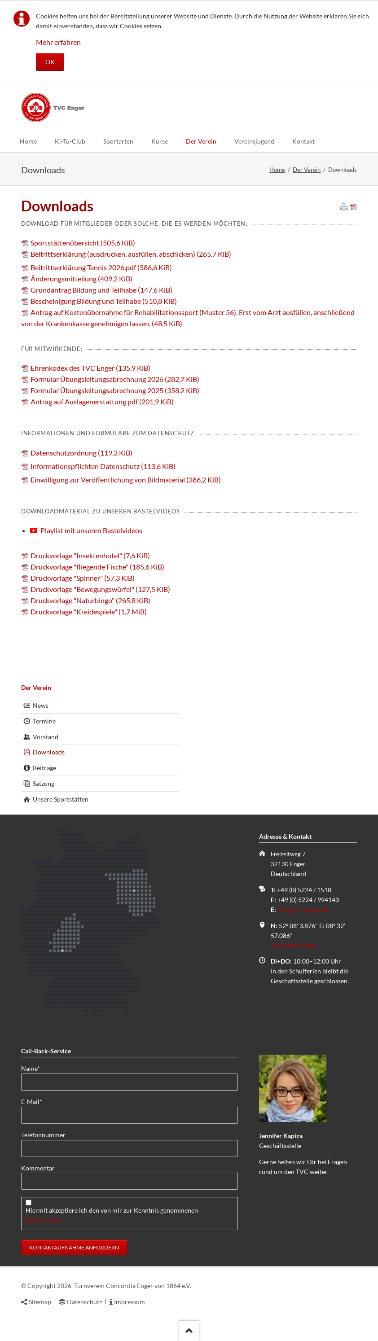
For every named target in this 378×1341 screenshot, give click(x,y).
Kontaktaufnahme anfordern (74, 1247)
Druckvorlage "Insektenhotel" (90, 555)
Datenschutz (43, 1220)
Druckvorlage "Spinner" (83, 578)
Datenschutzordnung (81, 452)
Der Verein (201, 141)
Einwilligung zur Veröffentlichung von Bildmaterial (126, 479)
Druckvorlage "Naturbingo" (90, 600)
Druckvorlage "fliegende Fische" (97, 566)
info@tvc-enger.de (302, 909)
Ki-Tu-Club (70, 141)
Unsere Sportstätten (60, 799)
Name (35, 1068)
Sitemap (40, 1302)
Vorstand (45, 737)
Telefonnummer (43, 1135)
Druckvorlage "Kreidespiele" (89, 611)
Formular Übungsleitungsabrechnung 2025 (115, 390)
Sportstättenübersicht (83, 242)
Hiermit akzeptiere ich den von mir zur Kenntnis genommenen (112, 1215)
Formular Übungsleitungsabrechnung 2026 (115, 379)
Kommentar (38, 1168)
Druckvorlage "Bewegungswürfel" (100, 589)
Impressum (129, 1302)
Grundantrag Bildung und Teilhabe (101, 289)
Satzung (43, 783)
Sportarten (118, 141)
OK (50, 62)
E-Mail (35, 1101)
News (40, 705)
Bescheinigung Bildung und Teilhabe (104, 301)
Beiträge (44, 767)
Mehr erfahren (58, 42)
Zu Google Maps (293, 945)
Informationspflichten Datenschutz (103, 466)
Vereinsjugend (254, 141)
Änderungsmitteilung (81, 278)
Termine (44, 721)
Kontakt (303, 141)
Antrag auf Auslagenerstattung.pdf (102, 401)
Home (28, 141)
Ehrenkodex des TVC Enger (90, 368)
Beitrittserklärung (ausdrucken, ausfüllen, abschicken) (131, 254)
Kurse (159, 141)
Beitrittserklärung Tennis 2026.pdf (101, 267)
